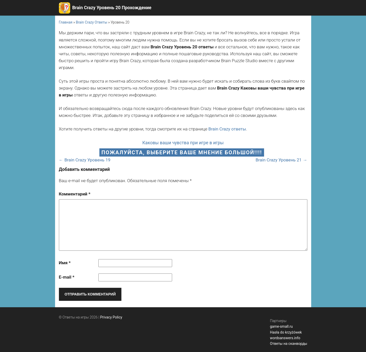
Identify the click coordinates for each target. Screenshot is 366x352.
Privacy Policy (111, 317)
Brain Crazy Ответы (91, 22)
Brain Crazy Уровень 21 (279, 159)
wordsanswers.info (285, 338)
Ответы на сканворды (288, 344)
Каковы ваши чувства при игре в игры (183, 142)
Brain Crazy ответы (227, 128)
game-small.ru (281, 326)
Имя (65, 262)
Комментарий (74, 193)
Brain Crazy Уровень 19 (88, 159)
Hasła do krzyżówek (286, 332)
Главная (65, 22)
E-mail (67, 277)
